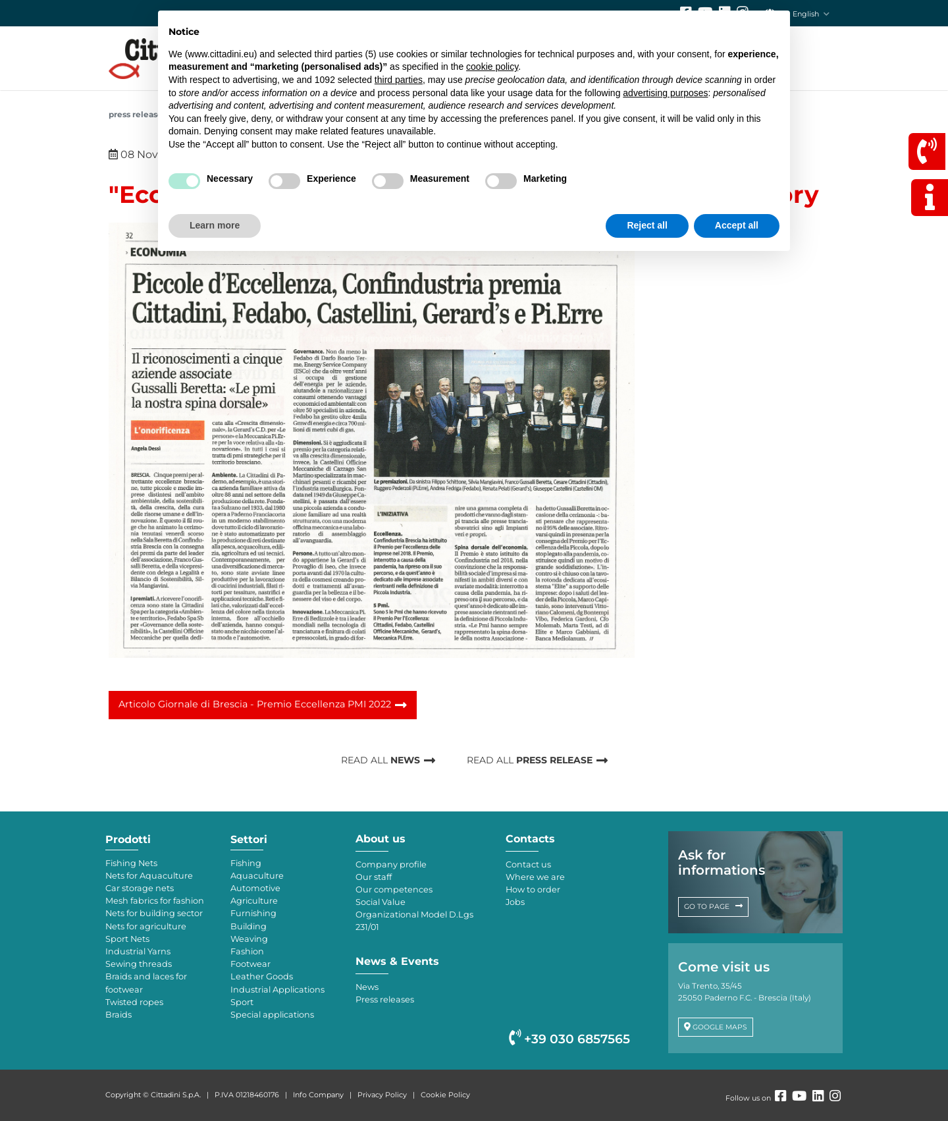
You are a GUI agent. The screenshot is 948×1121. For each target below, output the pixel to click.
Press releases (138, 114)
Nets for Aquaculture (149, 876)
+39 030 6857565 (569, 1039)
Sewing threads (138, 964)
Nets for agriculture (145, 926)
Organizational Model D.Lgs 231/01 (414, 921)
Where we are (535, 877)
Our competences (394, 889)
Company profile (391, 864)
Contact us (528, 864)
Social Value (381, 902)
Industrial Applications (277, 990)
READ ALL (380, 760)
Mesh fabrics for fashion (154, 901)
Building (248, 926)
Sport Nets (127, 939)
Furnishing (253, 913)
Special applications (272, 1015)
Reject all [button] (647, 225)
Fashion (247, 951)
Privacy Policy (382, 1094)
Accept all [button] (736, 225)
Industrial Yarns (138, 951)
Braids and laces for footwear (146, 982)
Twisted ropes (134, 1002)
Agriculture (254, 901)
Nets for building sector (154, 913)
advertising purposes (665, 93)
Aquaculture (257, 876)
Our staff (374, 877)
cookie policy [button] (492, 66)
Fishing (245, 863)
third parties (399, 79)
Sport (241, 1002)
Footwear (250, 964)
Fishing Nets (131, 863)
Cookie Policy (445, 1094)
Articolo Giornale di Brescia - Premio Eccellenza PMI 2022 (254, 704)
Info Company (318, 1094)
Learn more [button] (215, 225)
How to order (533, 889)
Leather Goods (261, 976)
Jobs (515, 902)
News (367, 987)
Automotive (255, 888)
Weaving (249, 939)
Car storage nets (139, 888)
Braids (118, 1015)
